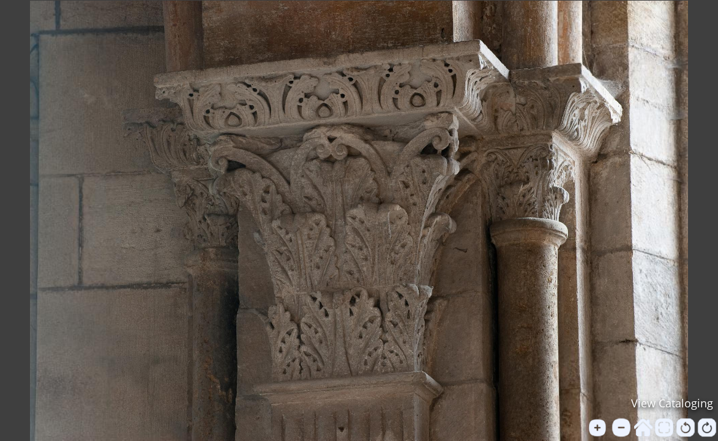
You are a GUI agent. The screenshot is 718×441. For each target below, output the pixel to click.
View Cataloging (672, 403)
